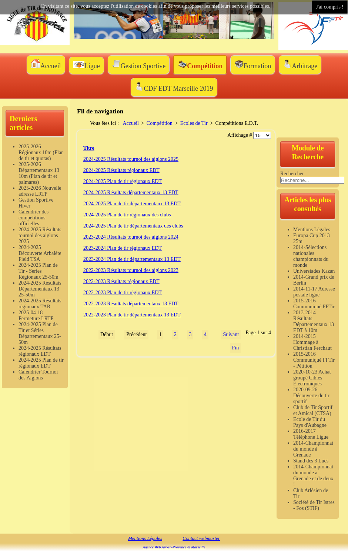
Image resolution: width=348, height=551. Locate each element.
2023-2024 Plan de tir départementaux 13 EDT (132, 259)
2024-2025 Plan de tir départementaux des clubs (133, 226)
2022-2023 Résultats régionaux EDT (121, 281)
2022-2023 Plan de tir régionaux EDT (122, 292)
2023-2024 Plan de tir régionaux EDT (122, 248)
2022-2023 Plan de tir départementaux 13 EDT (132, 315)
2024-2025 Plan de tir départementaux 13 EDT (132, 203)
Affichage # (240, 135)
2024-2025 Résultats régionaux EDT (121, 170)
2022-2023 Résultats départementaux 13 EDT (130, 303)
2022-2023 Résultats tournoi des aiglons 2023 (130, 270)
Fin (235, 348)
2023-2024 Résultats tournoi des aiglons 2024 (130, 237)
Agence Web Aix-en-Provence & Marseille (174, 547)
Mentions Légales (145, 538)
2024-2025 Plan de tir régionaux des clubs (127, 215)
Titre (88, 148)
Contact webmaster (201, 538)
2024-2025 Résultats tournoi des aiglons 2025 (130, 159)
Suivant (231, 334)
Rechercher (292, 173)
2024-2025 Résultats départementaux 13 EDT (130, 192)
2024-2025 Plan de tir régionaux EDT (122, 181)
